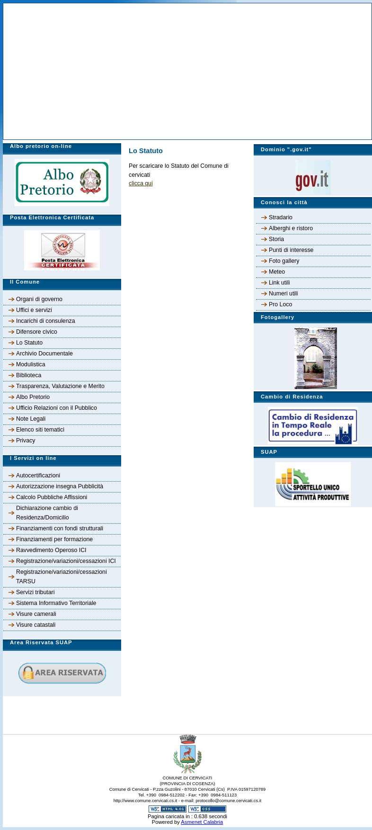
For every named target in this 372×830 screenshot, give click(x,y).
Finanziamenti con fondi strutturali (59, 528)
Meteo (277, 271)
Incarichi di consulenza (45, 321)
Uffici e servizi (34, 310)
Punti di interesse (291, 250)
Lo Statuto (29, 342)
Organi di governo (39, 299)
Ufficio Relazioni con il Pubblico (56, 408)
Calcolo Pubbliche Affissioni (51, 497)
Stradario (280, 217)
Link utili (279, 282)
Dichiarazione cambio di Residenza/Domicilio (47, 513)
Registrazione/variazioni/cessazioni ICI (66, 561)
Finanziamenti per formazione (54, 539)
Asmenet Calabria (202, 822)
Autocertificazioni (38, 475)
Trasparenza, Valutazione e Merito (60, 386)
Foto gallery (284, 261)
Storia (276, 239)
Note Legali (30, 418)
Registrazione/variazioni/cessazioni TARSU (61, 577)
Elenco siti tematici (40, 429)
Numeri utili (283, 293)
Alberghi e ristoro (291, 228)
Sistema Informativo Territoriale (56, 603)
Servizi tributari (35, 592)
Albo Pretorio (33, 397)
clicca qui (141, 183)
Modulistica (30, 364)
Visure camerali (36, 614)
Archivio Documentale (44, 353)
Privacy (25, 440)
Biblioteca (28, 375)
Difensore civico (36, 332)
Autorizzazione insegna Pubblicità (59, 486)
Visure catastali (35, 625)
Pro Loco (280, 304)
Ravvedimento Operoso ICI (51, 550)
